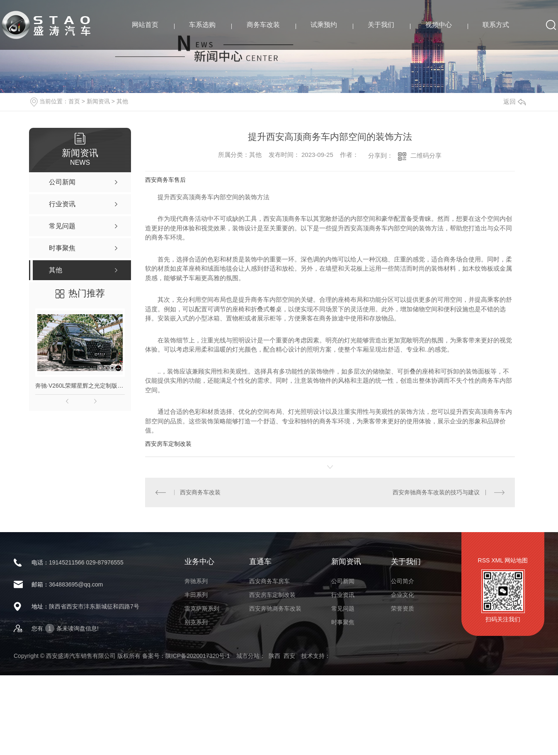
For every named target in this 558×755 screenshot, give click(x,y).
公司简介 (402, 581)
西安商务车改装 (200, 492)
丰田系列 (196, 594)
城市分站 (248, 655)
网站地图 (516, 560)
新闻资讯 (98, 101)
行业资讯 (342, 594)
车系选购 (202, 24)
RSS (484, 560)
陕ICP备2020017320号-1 (197, 655)
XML (497, 560)
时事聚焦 (342, 622)
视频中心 (438, 24)
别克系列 (196, 622)
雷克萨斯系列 (201, 608)
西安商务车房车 (269, 581)
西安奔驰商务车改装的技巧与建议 (436, 492)
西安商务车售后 (165, 179)
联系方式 (496, 24)
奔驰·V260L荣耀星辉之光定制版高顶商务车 (80, 385)
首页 (74, 101)
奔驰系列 (196, 581)
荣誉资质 (402, 608)
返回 (514, 101)
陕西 (274, 655)
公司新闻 (342, 581)
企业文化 (402, 594)
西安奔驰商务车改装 (275, 608)
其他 (122, 101)
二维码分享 (426, 155)
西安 (289, 655)
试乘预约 (324, 24)
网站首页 (145, 24)
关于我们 (381, 24)
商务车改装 (263, 24)
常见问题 (342, 608)
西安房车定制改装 (168, 443)
